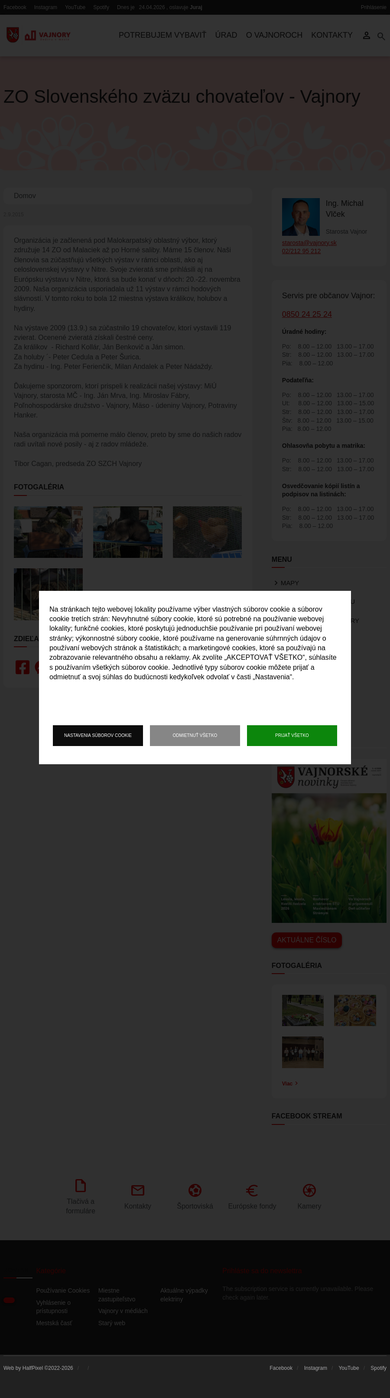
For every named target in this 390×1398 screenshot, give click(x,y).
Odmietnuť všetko (195, 735)
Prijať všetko (292, 735)
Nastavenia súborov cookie (98, 735)
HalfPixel (33, 1368)
